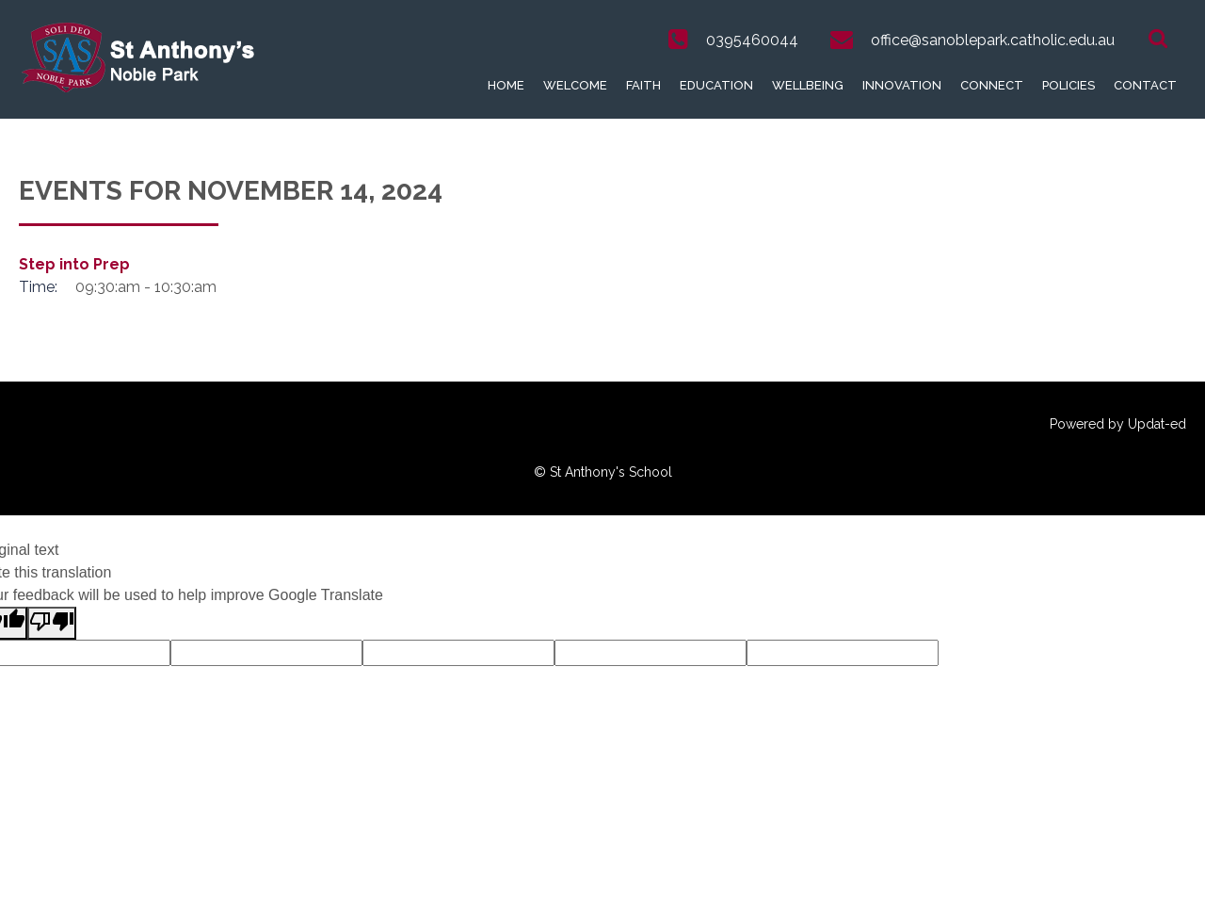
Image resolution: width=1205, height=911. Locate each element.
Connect (991, 85)
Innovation (901, 85)
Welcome (575, 85)
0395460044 (752, 40)
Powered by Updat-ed (1118, 423)
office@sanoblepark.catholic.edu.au (993, 40)
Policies (1068, 85)
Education (716, 85)
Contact (1145, 85)
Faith (643, 85)
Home (506, 85)
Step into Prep (74, 264)
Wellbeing (808, 85)
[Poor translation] (51, 623)
